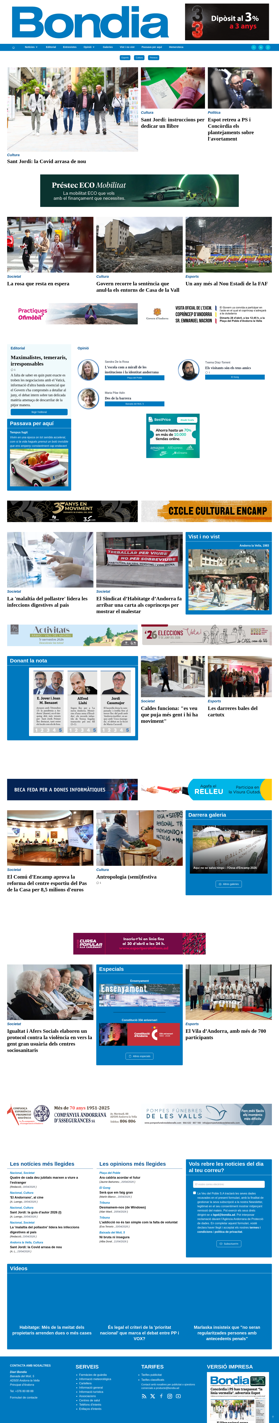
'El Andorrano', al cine (26, 1197)
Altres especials (139, 1056)
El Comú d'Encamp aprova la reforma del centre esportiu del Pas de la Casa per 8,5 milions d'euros (47, 883)
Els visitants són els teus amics (228, 368)
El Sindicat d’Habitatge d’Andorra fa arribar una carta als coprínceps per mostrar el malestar (139, 605)
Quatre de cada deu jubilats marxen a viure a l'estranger (44, 1180)
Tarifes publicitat (151, 1374)
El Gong (235, 377)
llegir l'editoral (39, 412)
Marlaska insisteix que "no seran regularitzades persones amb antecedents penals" (227, 1333)
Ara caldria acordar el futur (119, 1177)
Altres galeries (229, 884)
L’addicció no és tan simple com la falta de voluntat (138, 1222)
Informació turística (91, 1391)
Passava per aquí (152, 47)
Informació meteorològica (95, 1379)
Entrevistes (69, 47)
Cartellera (85, 1383)
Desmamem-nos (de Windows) (122, 1207)
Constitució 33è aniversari (139, 1020)
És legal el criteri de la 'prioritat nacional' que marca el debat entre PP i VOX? (139, 1333)
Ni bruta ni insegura (114, 1237)
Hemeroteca (176, 47)
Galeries (108, 47)
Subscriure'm (229, 1243)
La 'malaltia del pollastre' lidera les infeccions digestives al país (44, 1229)
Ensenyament (139, 980)
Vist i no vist (127, 47)
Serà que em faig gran (116, 1192)
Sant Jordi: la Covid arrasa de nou (46, 161)
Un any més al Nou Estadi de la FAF (227, 283)
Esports (125, 57)
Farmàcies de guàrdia (93, 1374)
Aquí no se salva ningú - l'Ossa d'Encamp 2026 (225, 867)
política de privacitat (228, 1231)
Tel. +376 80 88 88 (21, 1391)
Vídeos (18, 1268)
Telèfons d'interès (90, 1404)
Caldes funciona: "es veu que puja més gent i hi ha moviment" (169, 714)
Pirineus (153, 57)
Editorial (51, 47)
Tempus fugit (19, 432)
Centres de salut (89, 1400)
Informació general (91, 1387)
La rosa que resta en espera (38, 283)
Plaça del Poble (134, 378)
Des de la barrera (118, 398)
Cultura (139, 57)
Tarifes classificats (152, 1379)
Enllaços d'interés (90, 1408)
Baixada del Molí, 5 (135, 404)
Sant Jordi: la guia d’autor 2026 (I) (35, 1212)
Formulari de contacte (24, 1397)
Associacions (87, 1396)
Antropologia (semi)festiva (126, 877)
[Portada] (14, 47)
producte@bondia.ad (167, 1388)
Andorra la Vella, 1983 (254, 545)
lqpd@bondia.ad (224, 1214)
